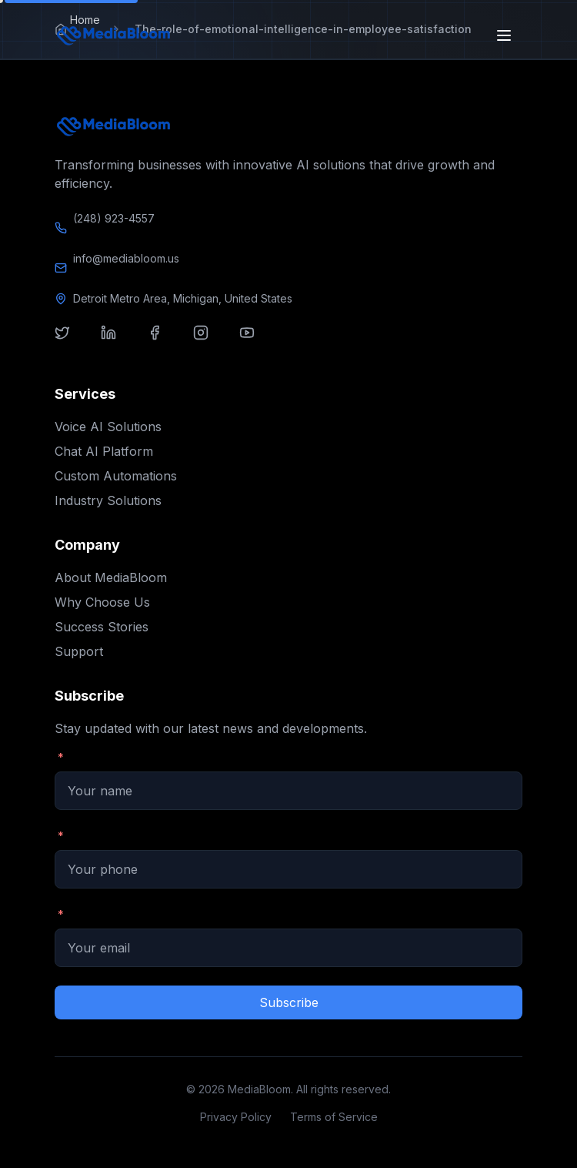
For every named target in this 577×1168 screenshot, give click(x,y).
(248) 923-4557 (114, 218)
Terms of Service (334, 1116)
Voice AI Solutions (108, 426)
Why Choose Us (102, 602)
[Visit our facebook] (164, 342)
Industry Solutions (108, 500)
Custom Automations (116, 476)
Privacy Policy (236, 1116)
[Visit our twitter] (71, 342)
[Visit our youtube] (256, 342)
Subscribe (289, 1002)
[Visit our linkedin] (118, 342)
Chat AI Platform (104, 451)
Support (79, 651)
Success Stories (101, 626)
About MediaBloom (111, 577)
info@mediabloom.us (126, 258)
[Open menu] (505, 35)
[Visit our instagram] (210, 342)
